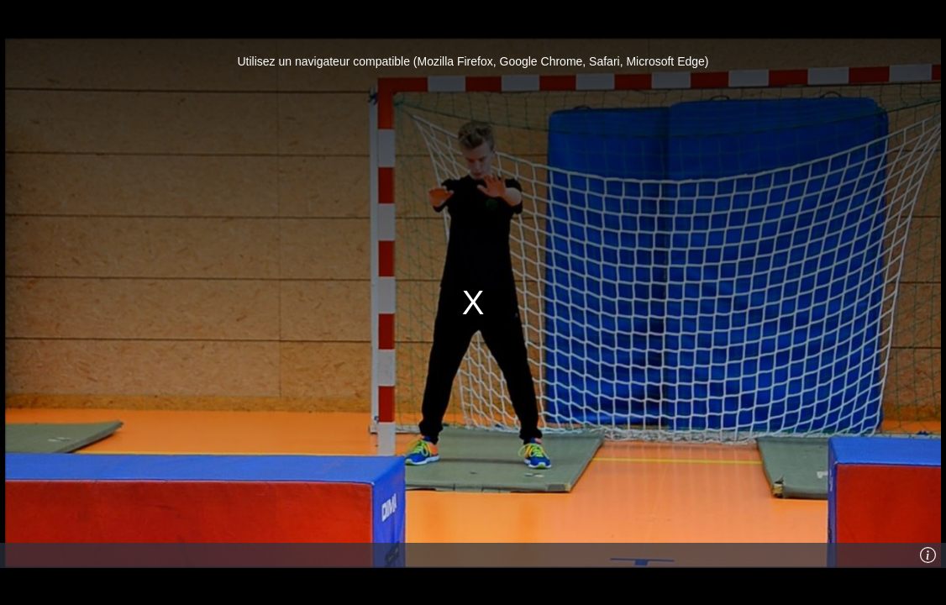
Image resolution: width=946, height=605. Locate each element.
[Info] (928, 555)
